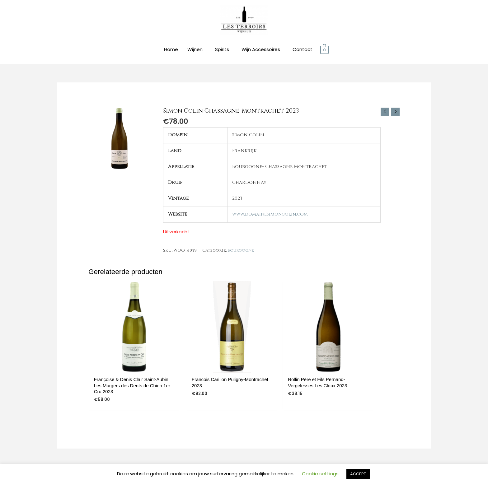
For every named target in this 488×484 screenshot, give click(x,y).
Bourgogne (241, 251)
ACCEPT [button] (358, 474)
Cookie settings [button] (320, 473)
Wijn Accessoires (261, 50)
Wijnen (195, 50)
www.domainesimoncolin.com (270, 215)
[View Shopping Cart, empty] (324, 50)
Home (171, 50)
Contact (302, 50)
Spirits (222, 50)
